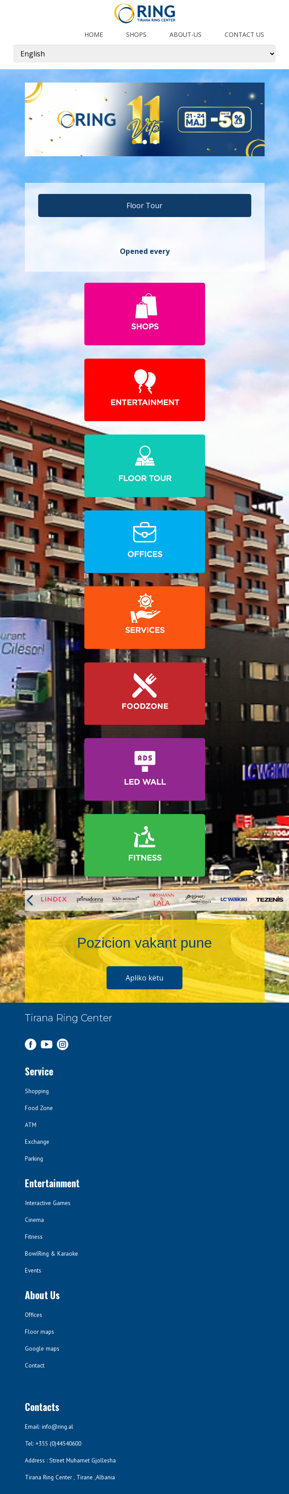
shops (136, 34)
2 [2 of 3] (145, 142)
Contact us (244, 34)
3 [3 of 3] (155, 142)
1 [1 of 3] (134, 142)
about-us (186, 34)
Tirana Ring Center (68, 1018)
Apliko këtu (144, 978)
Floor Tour (144, 205)
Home (93, 34)
